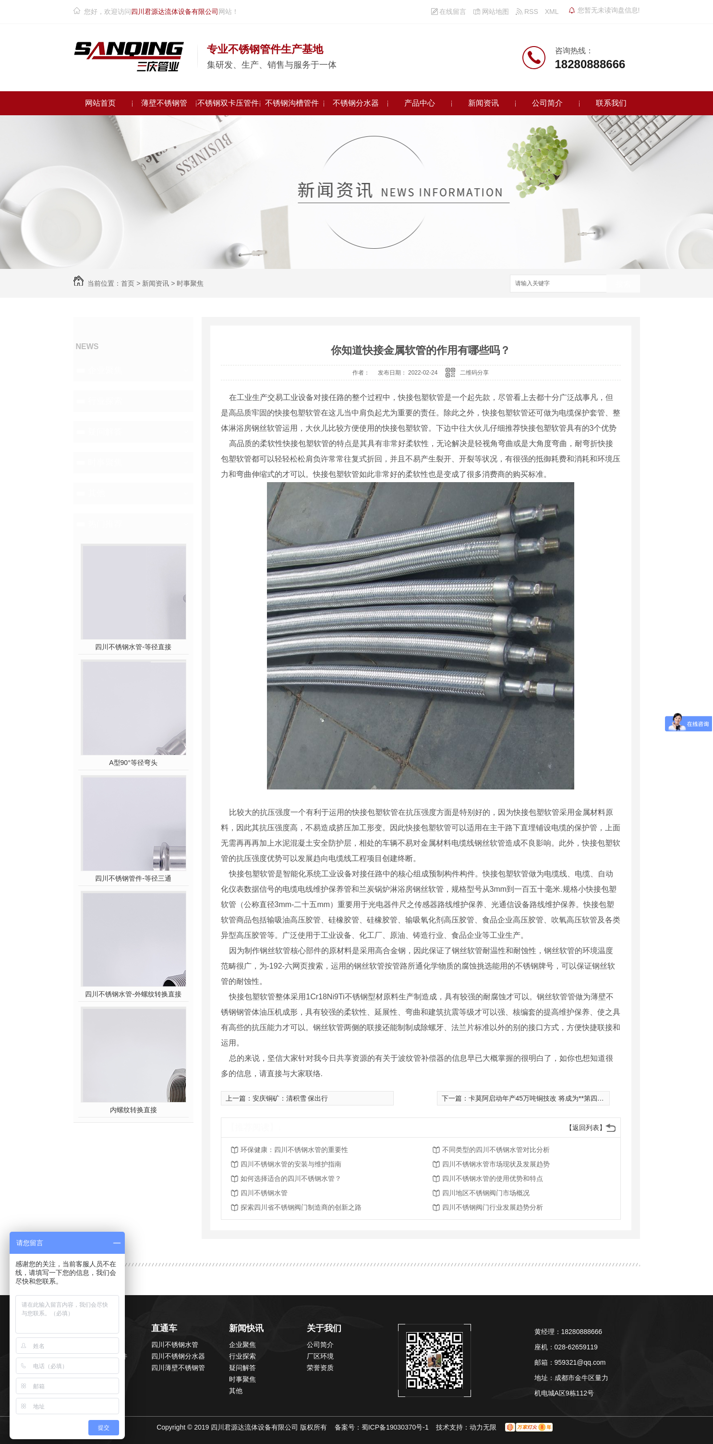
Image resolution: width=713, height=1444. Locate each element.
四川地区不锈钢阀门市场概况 (486, 1193)
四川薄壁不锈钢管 (178, 1367)
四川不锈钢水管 (264, 1193)
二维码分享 (474, 372)
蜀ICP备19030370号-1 (395, 1427)
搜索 (623, 284)
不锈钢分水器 (356, 103)
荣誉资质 (320, 1367)
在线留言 (449, 11)
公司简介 (547, 103)
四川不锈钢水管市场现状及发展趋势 (496, 1164)
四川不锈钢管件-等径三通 (133, 878)
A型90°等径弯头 (133, 762)
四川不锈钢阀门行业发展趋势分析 (492, 1207)
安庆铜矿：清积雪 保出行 (290, 1098)
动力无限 (483, 1427)
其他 (96, 493)
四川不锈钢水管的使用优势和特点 (492, 1178)
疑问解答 (105, 432)
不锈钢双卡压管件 (228, 103)
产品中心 (419, 103)
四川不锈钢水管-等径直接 (133, 647)
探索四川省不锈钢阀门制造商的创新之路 (301, 1207)
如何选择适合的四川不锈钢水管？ (291, 1178)
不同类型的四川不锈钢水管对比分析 (496, 1149)
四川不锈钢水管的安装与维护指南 (291, 1164)
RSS (527, 11)
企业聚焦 (105, 370)
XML (552, 11)
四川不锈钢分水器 (178, 1356)
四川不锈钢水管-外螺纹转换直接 (133, 994)
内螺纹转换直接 (133, 1110)
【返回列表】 (586, 1127)
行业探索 (105, 401)
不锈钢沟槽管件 (292, 103)
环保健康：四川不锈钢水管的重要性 (294, 1149)
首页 (127, 283)
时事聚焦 (190, 283)
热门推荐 (105, 524)
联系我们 (611, 103)
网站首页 (100, 103)
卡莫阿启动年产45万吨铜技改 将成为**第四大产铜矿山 (550, 1098)
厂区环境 (320, 1356)
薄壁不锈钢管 (164, 103)
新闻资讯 (483, 103)
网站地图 (491, 11)
